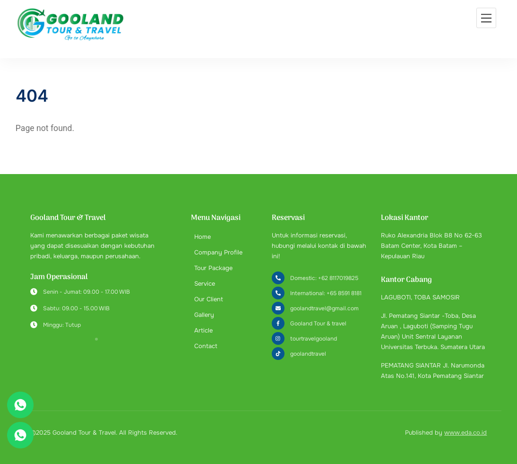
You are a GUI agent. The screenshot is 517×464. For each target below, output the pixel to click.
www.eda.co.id (465, 433)
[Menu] (486, 18)
